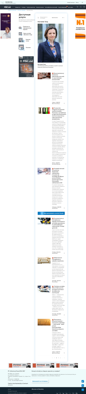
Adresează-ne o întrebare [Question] (40, 368)
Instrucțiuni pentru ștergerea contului (16, 383)
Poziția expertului (32, 6)
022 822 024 (8, 1)
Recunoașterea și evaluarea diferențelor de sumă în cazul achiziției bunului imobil (58, 75)
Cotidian (25, 6)
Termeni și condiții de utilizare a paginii (17, 380)
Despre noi (19, 6)
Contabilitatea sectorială (50, 6)
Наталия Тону (28, 10)
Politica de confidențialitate (14, 381)
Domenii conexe (40, 6)
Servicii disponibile (61, 6)
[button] (82, 381)
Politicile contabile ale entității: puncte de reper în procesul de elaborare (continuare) (58, 280)
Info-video (69, 6)
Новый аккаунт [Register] (71, 1)
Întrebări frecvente (12, 378)
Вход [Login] (77, 1)
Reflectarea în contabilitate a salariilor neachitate (57, 251)
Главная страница (11, 10)
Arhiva (9, 376)
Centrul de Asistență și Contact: (17, 371)
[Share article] (64, 101)
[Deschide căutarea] (78, 6)
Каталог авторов (20, 10)
